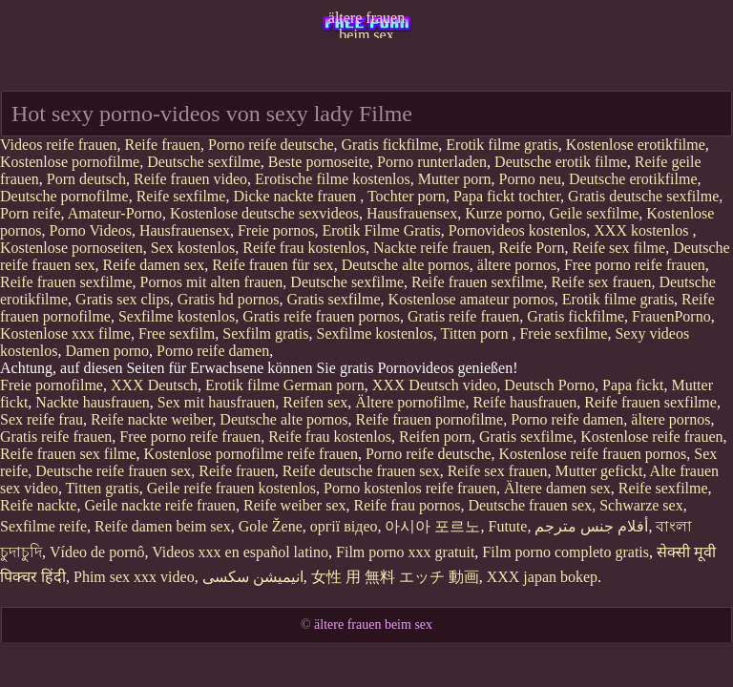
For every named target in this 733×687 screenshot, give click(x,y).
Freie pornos (276, 230)
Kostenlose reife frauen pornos (592, 454)
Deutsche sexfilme (204, 162)
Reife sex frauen (602, 282)
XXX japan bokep (542, 577)
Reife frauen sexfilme (66, 282)
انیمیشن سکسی (253, 577)
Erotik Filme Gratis (381, 230)
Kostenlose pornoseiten (71, 247)
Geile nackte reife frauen (160, 505)
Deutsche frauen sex (530, 505)
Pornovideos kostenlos (517, 230)
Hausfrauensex (411, 213)
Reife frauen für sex (273, 265)
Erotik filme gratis (501, 144)
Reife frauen (163, 144)
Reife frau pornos (406, 505)
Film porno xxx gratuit (405, 552)
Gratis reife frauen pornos (321, 316)
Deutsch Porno (549, 385)
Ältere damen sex (557, 488)
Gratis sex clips (122, 299)
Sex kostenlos (193, 247)
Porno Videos (91, 230)
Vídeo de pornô (97, 552)
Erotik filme (242, 385)
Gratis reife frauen (463, 316)
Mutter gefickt (599, 471)
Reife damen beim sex (162, 526)
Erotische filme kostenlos (332, 179)
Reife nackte (38, 505)
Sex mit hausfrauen (216, 402)
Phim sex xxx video (134, 577)
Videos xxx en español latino (240, 552)
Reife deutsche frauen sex (361, 471)
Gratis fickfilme (390, 144)
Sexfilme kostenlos (176, 316)
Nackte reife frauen (432, 247)
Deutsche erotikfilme (633, 179)
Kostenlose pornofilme (69, 162)
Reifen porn (435, 436)
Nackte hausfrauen (92, 402)
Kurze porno (503, 213)
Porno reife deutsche (271, 144)
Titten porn (476, 333)
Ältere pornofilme (410, 402)
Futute (507, 526)
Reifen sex (315, 402)
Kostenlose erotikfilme (635, 144)
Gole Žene (271, 526)
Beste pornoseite (318, 162)
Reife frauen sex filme (68, 454)
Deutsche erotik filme (560, 162)
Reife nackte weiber (151, 419)
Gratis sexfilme (333, 299)
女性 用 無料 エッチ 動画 (395, 577)
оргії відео (344, 526)
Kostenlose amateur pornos (471, 299)
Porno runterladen (432, 162)
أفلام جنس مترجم (591, 526)
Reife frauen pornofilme (430, 419)
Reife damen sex (154, 265)
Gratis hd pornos (229, 299)
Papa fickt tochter (506, 196)
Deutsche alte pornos (406, 265)
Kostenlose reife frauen (651, 436)
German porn (324, 385)
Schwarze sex (641, 505)
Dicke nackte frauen (296, 196)
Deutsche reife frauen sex (113, 471)
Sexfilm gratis (265, 333)
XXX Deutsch (154, 385)
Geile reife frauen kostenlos (231, 488)
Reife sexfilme (181, 196)
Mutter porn (455, 179)
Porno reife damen (213, 351)
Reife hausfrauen (524, 402)
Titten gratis (102, 488)
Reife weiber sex (294, 505)
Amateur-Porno (115, 213)
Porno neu (530, 179)
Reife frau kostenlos (304, 247)
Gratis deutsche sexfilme (643, 196)
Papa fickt (632, 385)
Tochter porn (406, 196)
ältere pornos (516, 265)
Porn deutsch (86, 179)
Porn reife (30, 213)
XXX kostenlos (643, 230)
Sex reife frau (41, 419)
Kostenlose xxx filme (65, 333)
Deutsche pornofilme (64, 196)
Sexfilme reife (43, 526)
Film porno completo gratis (565, 552)
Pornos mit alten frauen (211, 282)
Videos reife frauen (58, 144)
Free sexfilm (176, 333)
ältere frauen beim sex (366, 24)
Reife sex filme (618, 247)
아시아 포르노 (432, 526)
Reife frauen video (190, 179)
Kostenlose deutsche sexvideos (264, 213)
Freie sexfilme (563, 333)
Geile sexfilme (594, 213)
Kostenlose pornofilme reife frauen (251, 454)
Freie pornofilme (51, 385)
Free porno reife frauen (634, 265)
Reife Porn (532, 247)
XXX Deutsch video (434, 385)
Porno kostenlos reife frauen (410, 488)
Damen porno (107, 351)
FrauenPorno (671, 316)
